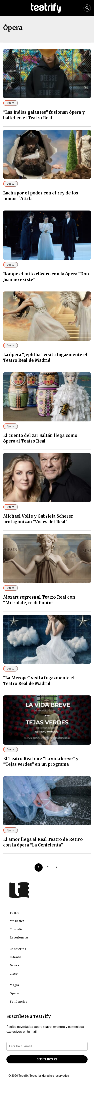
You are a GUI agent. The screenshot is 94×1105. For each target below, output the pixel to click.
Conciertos (18, 949)
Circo (14, 973)
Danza (14, 965)
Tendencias (18, 1001)
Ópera (10, 102)
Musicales (17, 921)
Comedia (16, 929)
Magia (14, 985)
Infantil (15, 957)
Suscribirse (47, 1059)
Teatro (14, 913)
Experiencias (19, 937)
